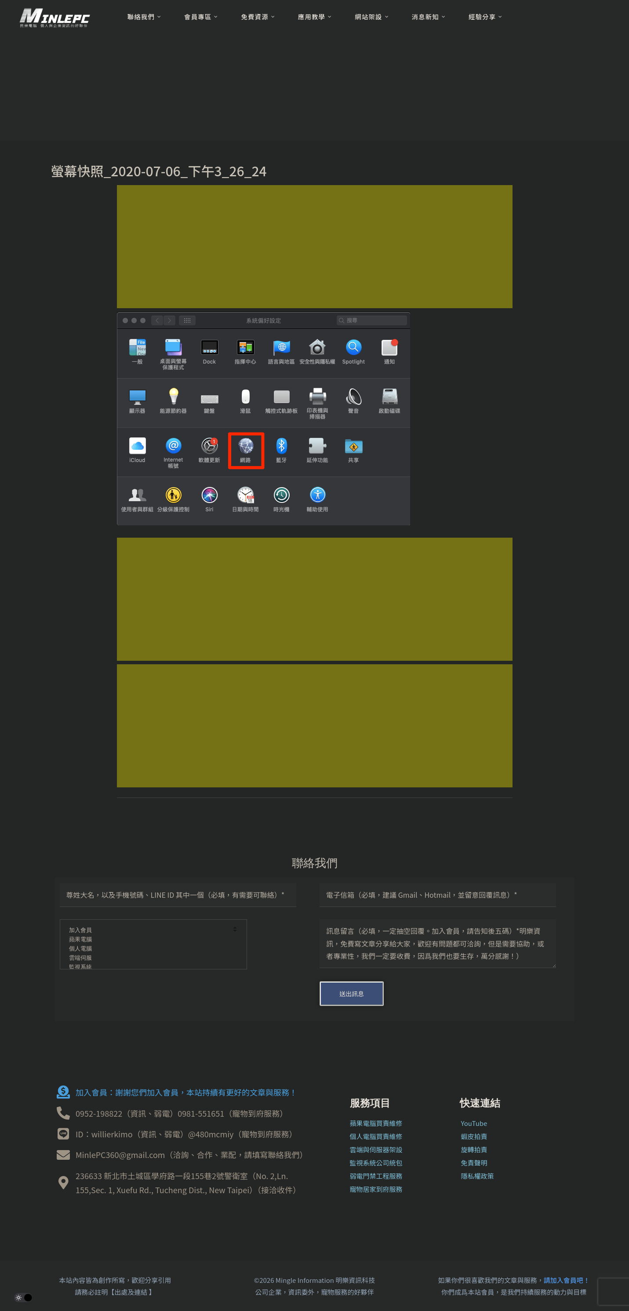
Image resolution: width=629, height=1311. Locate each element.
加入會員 (147, 930)
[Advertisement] (315, 246)
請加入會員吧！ (567, 1280)
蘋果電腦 (147, 939)
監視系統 (147, 967)
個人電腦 (147, 949)
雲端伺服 (147, 958)
